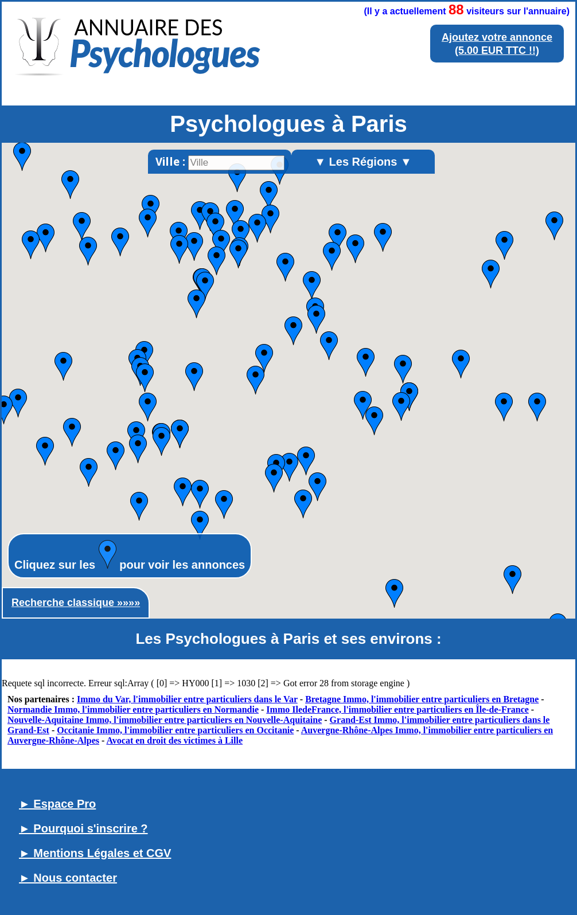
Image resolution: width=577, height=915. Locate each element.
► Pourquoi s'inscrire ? (83, 828)
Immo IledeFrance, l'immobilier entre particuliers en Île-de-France (397, 709)
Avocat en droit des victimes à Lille (174, 740)
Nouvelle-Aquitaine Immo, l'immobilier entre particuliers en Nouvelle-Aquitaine (164, 720)
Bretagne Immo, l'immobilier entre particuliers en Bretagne (422, 699)
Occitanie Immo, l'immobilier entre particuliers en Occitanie (175, 730)
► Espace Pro (57, 803)
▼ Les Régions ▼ (363, 161)
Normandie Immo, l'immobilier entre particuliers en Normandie (133, 709)
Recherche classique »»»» (75, 602)
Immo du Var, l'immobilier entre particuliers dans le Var (187, 699)
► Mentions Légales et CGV (95, 853)
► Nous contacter (68, 877)
